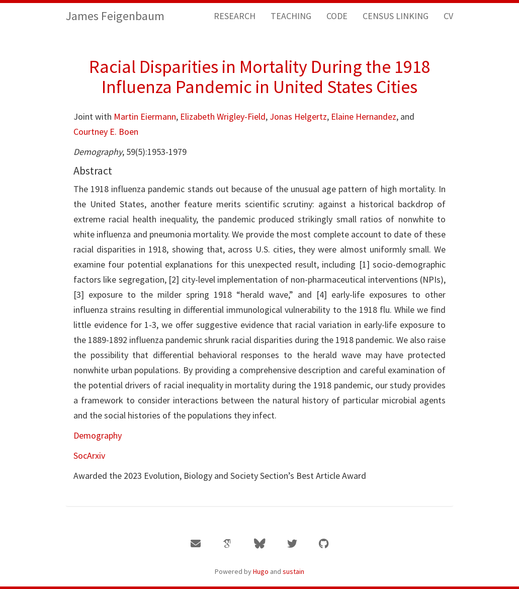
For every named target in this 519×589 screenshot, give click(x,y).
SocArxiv (89, 455)
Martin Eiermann (145, 116)
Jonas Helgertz (298, 116)
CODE (337, 16)
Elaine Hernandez (363, 116)
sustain (293, 571)
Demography (97, 435)
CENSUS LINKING (395, 16)
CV (448, 16)
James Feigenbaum (115, 16)
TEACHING (291, 16)
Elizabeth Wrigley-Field (223, 116)
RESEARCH (234, 16)
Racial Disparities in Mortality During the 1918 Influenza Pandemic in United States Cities (259, 76)
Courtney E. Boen (105, 131)
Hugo (261, 571)
